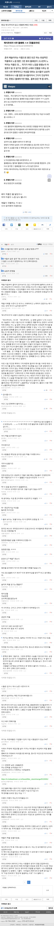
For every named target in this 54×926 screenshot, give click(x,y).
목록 (50, 20)
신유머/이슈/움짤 (6, 11)
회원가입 (16, 912)
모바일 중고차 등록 (10, 908)
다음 (43, 20)
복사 (42, 225)
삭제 (6, 229)
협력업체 (28, 7)
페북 (4, 225)
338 (46, 266)
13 (46, 459)
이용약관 (31, 924)
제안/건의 (24, 924)
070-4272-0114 (28, 921)
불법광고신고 (37, 229)
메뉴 (51, 2)
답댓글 (5, 254)
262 (46, 276)
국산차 (44, 11)
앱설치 (27, 912)
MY (39, 7)
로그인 (5, 912)
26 (46, 390)
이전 (36, 20)
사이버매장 (16, 2)
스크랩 (50, 225)
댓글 (50, 33)
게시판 (5, 7)
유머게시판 (19, 11)
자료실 (16, 7)
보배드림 (2, 2)
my (47, 2)
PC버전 (38, 912)
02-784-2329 (10, 921)
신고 (45, 33)
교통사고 (31, 11)
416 (46, 254)
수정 (16, 229)
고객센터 (12, 924)
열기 (52, 11)
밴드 (19, 225)
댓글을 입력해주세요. (21, 890)
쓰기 (12, 244)
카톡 (27, 225)
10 (46, 299)
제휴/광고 (18, 924)
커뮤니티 (8, 2)
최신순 (45, 244)
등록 (47, 890)
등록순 (40, 244)
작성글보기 (17, 33)
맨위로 (50, 908)
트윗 (11, 225)
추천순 (50, 244)
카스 (35, 225)
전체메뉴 (48, 912)
